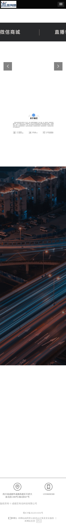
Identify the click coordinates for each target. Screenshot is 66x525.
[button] (61, 4)
